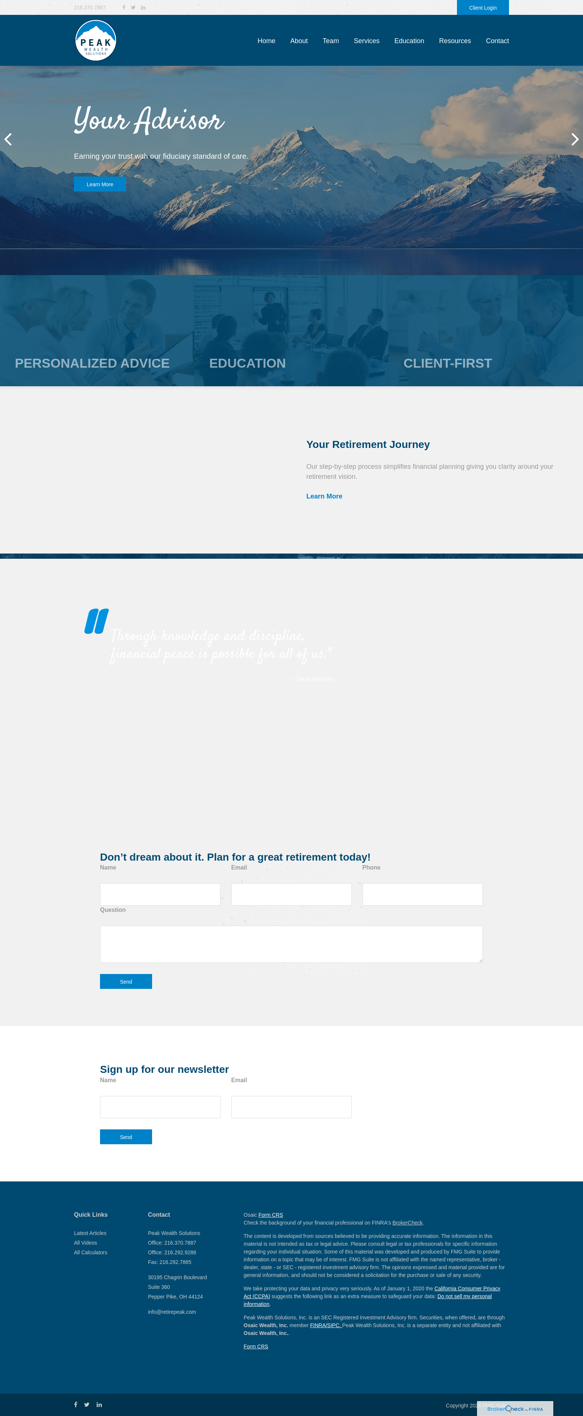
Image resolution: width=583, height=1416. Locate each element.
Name (108, 867)
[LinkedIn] (143, 8)
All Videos (85, 1243)
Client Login (483, 8)
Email (239, 867)
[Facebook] (123, 8)
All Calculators (90, 1252)
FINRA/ (318, 1325)
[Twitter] (133, 8)
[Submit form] (126, 981)
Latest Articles (90, 1233)
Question (113, 910)
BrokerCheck (408, 1223)
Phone (372, 867)
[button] (299, 41)
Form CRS (270, 1215)
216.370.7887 (90, 7)
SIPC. (334, 1325)
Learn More (100, 184)
